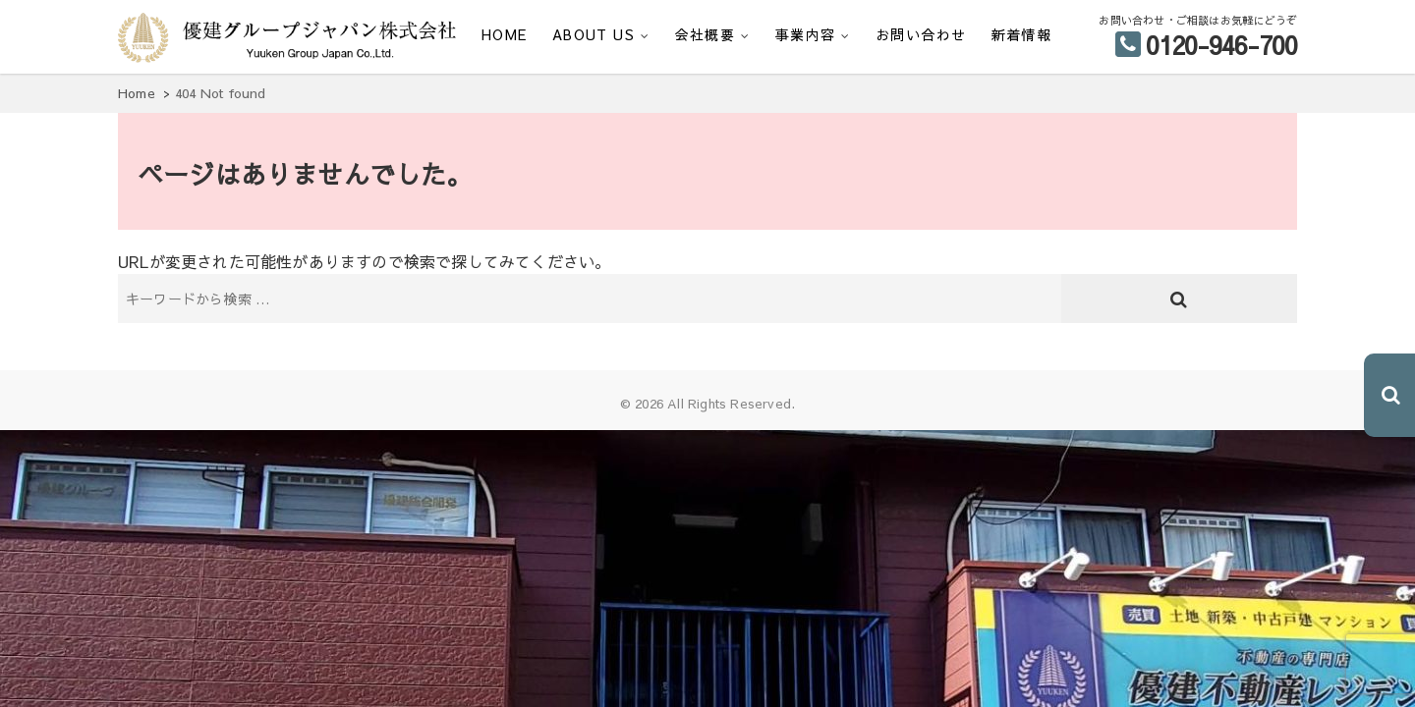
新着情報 (1021, 34)
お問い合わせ (921, 34)
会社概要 (705, 34)
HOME (504, 34)
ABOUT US (593, 34)
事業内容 (805, 34)
